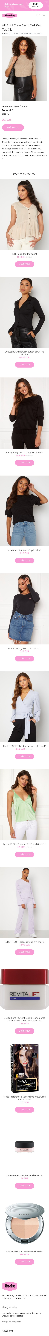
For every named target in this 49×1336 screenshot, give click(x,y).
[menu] (44, 15)
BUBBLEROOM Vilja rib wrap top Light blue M (24, 746)
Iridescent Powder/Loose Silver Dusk (24, 1175)
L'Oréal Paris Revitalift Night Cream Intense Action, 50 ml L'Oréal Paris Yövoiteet (24, 1019)
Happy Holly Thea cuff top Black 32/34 (24, 452)
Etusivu (5, 33)
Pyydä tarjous (35, 5)
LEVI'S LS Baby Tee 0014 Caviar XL (24, 648)
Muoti (16, 106)
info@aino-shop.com (11, 1321)
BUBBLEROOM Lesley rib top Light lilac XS (24, 942)
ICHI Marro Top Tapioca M (24, 254)
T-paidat (23, 106)
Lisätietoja (13, 127)
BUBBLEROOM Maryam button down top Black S (24, 353)
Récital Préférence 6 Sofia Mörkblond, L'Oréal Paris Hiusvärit (24, 1098)
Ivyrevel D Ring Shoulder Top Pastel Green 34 (24, 844)
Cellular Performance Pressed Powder (24, 1251)
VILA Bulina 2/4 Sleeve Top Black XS (24, 550)
